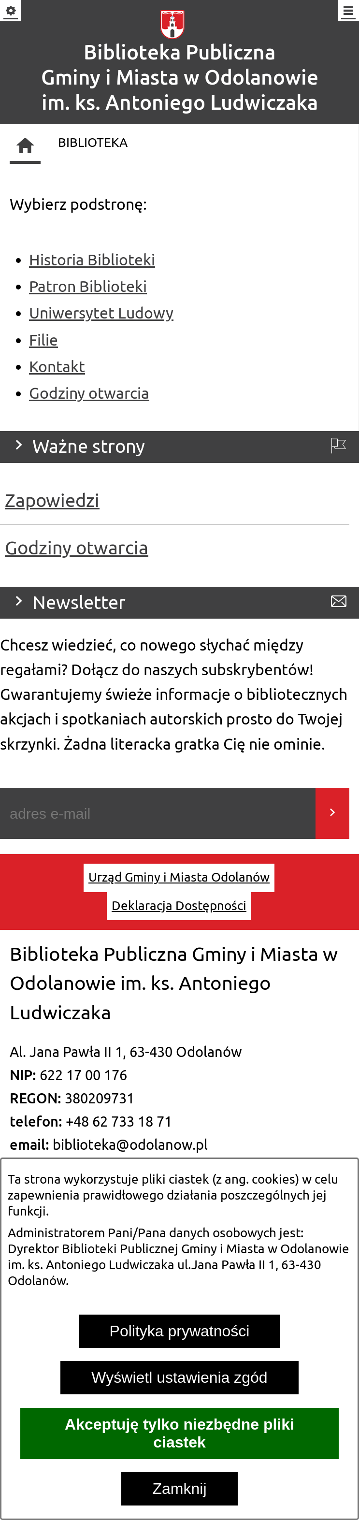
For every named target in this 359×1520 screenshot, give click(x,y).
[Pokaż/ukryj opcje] (11, 11)
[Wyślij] (332, 813)
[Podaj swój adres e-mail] (158, 813)
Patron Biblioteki (88, 287)
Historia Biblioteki (92, 260)
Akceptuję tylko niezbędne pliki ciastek (179, 1433)
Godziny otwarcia (89, 394)
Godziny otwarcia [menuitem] (76, 548)
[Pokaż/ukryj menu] (347, 11)
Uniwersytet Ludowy (101, 313)
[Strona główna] (25, 145)
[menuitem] (179, 878)
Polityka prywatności (180, 1331)
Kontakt (57, 367)
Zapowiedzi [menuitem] (52, 501)
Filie (43, 340)
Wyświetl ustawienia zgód (179, 1377)
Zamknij (179, 1488)
